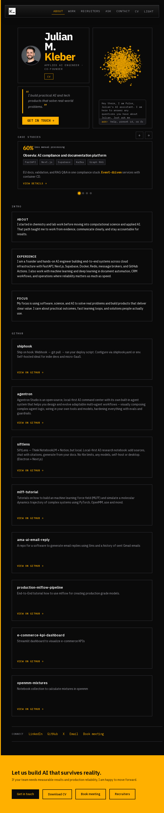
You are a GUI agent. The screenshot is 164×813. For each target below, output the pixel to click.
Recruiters (90, 11)
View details (35, 183)
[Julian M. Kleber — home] (12, 11)
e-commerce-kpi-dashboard (40, 636)
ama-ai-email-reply (33, 540)
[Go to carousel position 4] (91, 193)
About (58, 11)
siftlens (23, 445)
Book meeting (93, 734)
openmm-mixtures (32, 684)
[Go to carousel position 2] (83, 193)
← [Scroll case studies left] (140, 135)
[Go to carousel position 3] (87, 193)
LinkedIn (35, 734)
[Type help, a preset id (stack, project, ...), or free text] (125, 121)
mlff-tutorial (27, 493)
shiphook (24, 347)
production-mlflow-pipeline (40, 588)
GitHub (52, 734)
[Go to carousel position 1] (79, 193)
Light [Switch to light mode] (149, 11)
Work (72, 11)
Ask (108, 11)
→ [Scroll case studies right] (149, 135)
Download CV (57, 794)
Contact (123, 11)
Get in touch (40, 120)
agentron (24, 395)
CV (137, 11)
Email (74, 734)
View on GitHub (30, 373)
